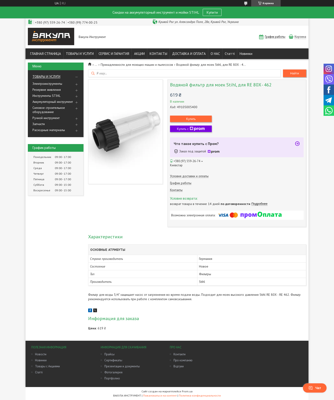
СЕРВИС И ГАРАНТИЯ (114, 53)
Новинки (246, 53)
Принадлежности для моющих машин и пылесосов (137, 65)
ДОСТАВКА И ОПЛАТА (189, 53)
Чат (314, 388)
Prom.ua (187, 391)
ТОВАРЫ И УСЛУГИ (80, 53)
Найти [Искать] (294, 73)
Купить (191, 119)
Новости (40, 354)
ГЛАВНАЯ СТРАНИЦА (45, 53)
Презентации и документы (122, 366)
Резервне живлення (46, 90)
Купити (212, 12)
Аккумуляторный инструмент (52, 102)
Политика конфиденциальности (200, 395)
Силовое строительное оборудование (48, 110)
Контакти (179, 354)
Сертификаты (113, 360)
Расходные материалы (48, 130)
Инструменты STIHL (46, 96)
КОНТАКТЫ (158, 53)
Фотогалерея (113, 372)
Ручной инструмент (46, 118)
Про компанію (183, 360)
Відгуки (178, 366)
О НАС (215, 53)
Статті (230, 53)
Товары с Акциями (47, 366)
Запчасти (38, 124)
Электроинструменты (47, 84)
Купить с (191, 129)
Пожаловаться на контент (160, 395)
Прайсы (109, 354)
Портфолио (112, 378)
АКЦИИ (139, 53)
